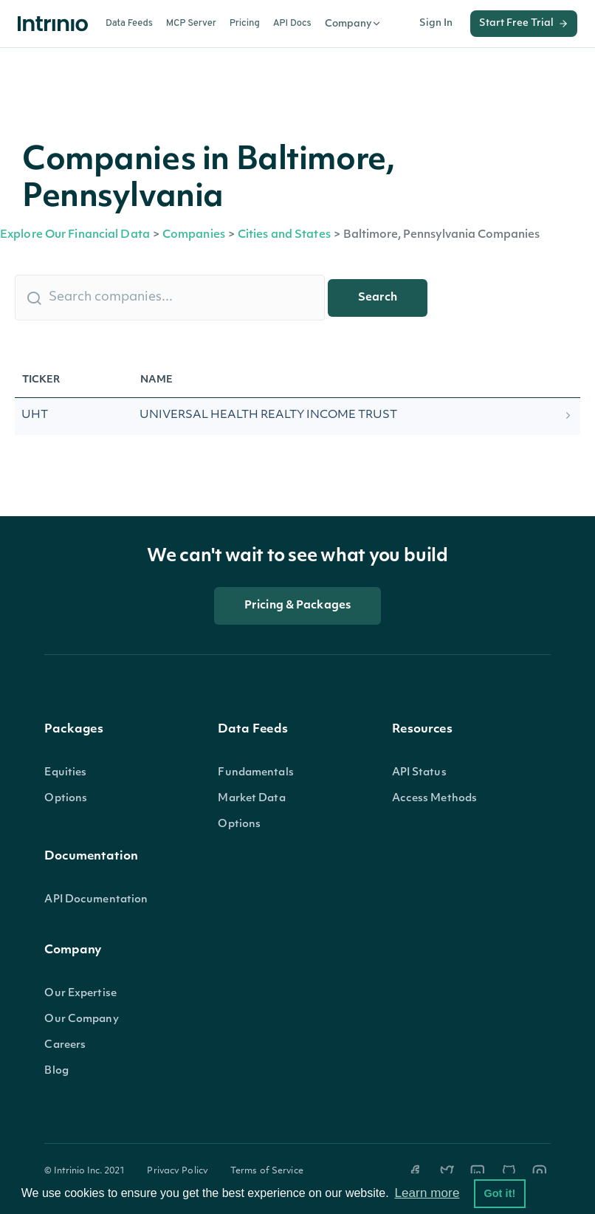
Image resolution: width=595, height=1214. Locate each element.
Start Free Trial (523, 23)
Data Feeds (129, 24)
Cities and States (284, 235)
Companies (193, 235)
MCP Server (191, 24)
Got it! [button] (499, 1193)
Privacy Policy (177, 1171)
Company (353, 23)
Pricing (245, 24)
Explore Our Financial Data (75, 235)
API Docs (292, 24)
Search (377, 298)
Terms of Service (266, 1171)
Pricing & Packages (297, 605)
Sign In (436, 23)
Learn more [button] (426, 1193)
